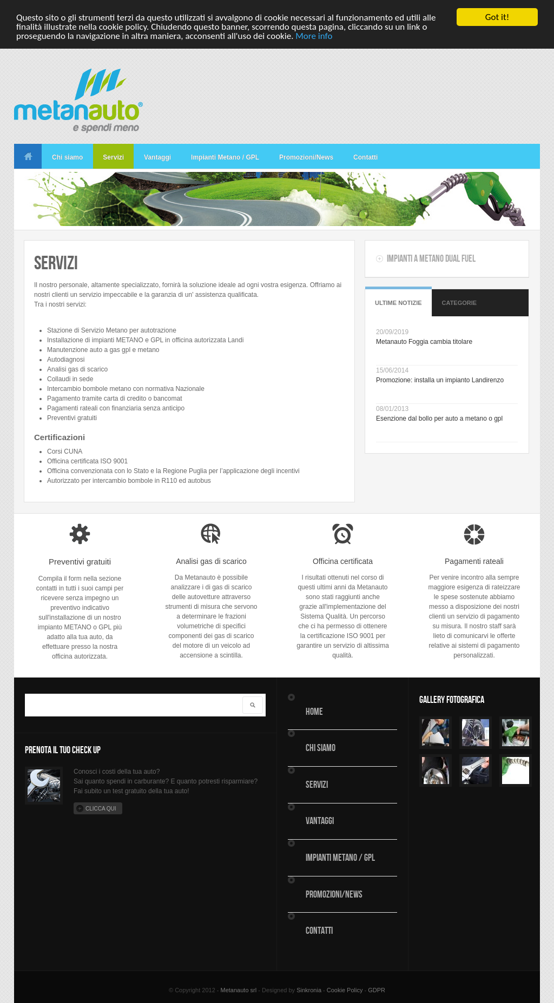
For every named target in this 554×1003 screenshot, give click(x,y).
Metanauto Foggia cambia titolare (424, 342)
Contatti (365, 157)
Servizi (113, 157)
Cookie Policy (345, 990)
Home (28, 156)
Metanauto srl (239, 990)
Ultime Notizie (398, 303)
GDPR (376, 990)
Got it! (497, 17)
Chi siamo (67, 157)
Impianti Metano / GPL (225, 157)
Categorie (459, 303)
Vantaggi (157, 157)
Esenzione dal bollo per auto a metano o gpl (439, 418)
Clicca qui (100, 809)
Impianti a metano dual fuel (431, 258)
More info (313, 35)
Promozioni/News (306, 157)
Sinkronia (308, 990)
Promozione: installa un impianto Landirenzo (440, 380)
